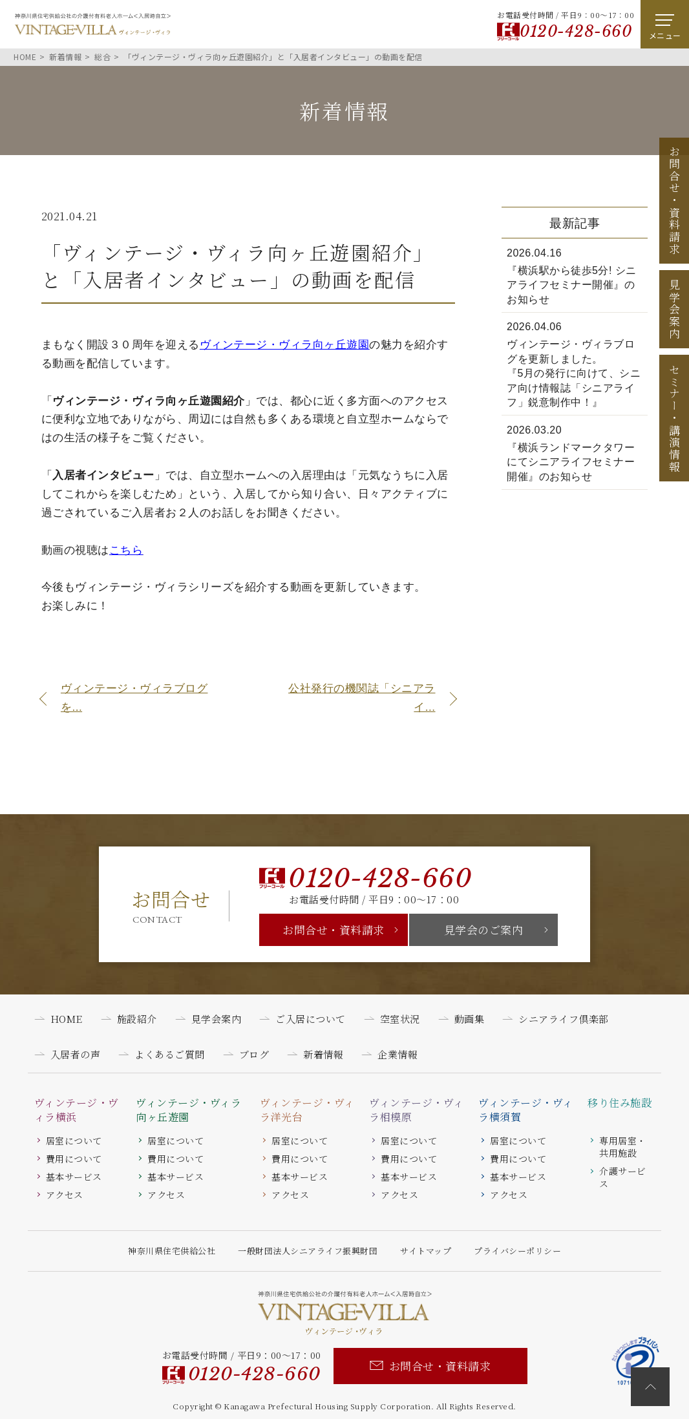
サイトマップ (425, 1251)
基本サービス (74, 1176)
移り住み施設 (620, 1103)
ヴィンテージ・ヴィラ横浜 (76, 1110)
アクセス (64, 1194)
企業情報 (397, 1054)
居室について (74, 1140)
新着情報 (323, 1054)
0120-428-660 (575, 31)
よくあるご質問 (169, 1054)
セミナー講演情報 (674, 418)
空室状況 (400, 1018)
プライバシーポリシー (517, 1251)
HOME (66, 1018)
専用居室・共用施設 (622, 1147)
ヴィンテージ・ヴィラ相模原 (416, 1110)
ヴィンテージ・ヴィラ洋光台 (307, 1110)
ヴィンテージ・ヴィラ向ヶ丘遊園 (188, 1110)
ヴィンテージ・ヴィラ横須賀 (525, 1110)
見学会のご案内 (484, 929)
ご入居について (310, 1018)
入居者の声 (75, 1054)
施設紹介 (137, 1018)
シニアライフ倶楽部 (563, 1018)
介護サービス (622, 1177)
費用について (74, 1158)
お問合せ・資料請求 (333, 929)
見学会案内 (674, 309)
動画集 (469, 1018)
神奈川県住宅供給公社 (171, 1251)
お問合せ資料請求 (674, 200)
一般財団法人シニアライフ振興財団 (307, 1251)
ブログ (254, 1054)
